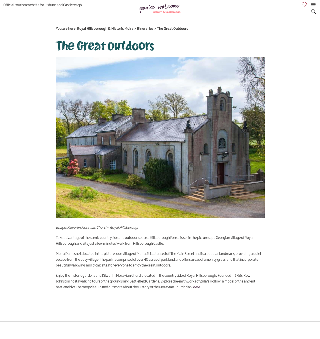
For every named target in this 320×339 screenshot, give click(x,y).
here (196, 287)
